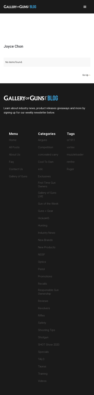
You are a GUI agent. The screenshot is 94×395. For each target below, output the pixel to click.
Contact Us (16, 169)
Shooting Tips (46, 330)
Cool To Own (45, 161)
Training (42, 373)
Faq (11, 161)
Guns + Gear (45, 211)
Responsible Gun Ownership (48, 291)
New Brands (45, 240)
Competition (45, 147)
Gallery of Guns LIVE (47, 194)
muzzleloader (75, 154)
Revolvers (44, 308)
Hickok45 (43, 218)
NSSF (41, 254)
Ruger (70, 169)
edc (40, 169)
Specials (43, 352)
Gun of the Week (48, 203)
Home (12, 140)
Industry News (46, 232)
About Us (14, 154)
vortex (70, 147)
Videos (42, 381)
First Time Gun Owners (47, 184)
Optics (42, 262)
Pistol (41, 269)
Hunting (42, 225)
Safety (42, 322)
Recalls (42, 283)
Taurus (42, 366)
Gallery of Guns (18, 176)
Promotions (45, 276)
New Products (46, 247)
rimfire (71, 161)
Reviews (43, 301)
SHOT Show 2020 (48, 344)
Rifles (41, 315)
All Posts (14, 147)
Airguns (42, 140)
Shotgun (43, 337)
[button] (85, 6)
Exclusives (44, 176)
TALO (41, 359)
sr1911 (71, 140)
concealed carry (48, 154)
